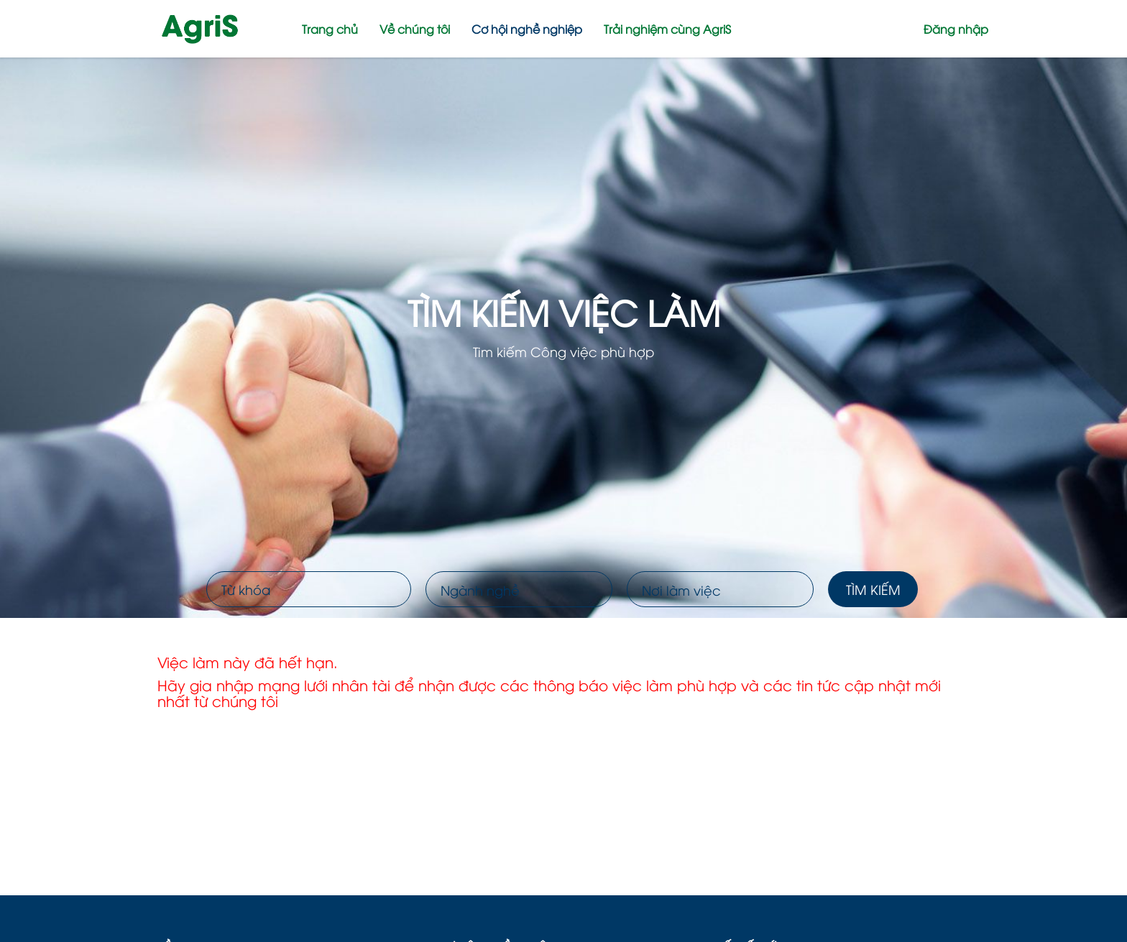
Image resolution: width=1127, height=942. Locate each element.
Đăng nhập (956, 29)
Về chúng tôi (415, 29)
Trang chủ (330, 29)
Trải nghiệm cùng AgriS (667, 29)
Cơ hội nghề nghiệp (527, 29)
